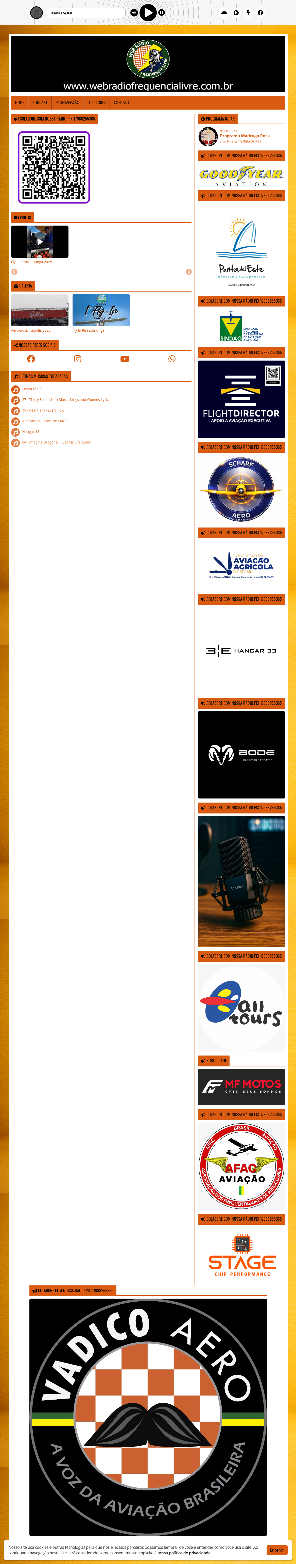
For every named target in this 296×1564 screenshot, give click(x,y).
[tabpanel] (39, 245)
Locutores (97, 102)
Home (19, 102)
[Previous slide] (14, 272)
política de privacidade (190, 1553)
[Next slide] (188, 272)
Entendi (277, 1550)
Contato (121, 102)
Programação (67, 102)
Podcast (40, 102)
